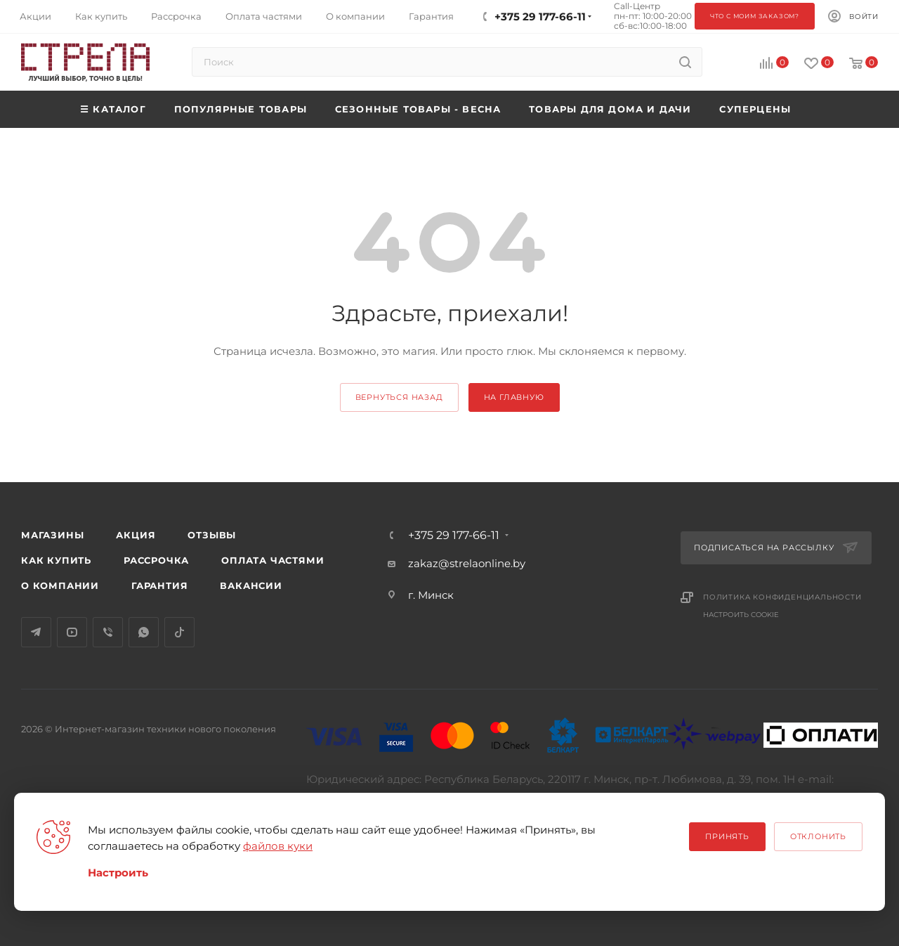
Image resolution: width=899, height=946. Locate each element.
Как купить (56, 560)
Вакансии (251, 585)
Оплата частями (272, 560)
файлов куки (278, 846)
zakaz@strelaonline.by (466, 563)
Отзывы (212, 534)
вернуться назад (399, 397)
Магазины (52, 534)
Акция (135, 534)
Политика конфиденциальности (782, 597)
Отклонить (818, 836)
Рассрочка (156, 560)
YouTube (72, 632)
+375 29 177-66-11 (453, 535)
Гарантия (159, 585)
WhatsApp (144, 632)
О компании (60, 585)
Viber (108, 632)
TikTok (179, 632)
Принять (727, 836)
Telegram (36, 632)
